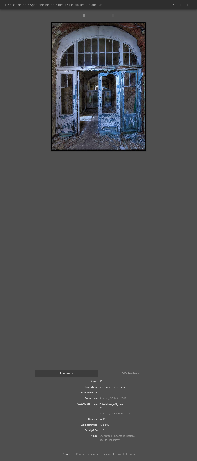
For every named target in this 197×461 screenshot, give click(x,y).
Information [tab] (67, 373)
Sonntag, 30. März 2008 (112, 398)
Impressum (92, 454)
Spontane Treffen (42, 5)
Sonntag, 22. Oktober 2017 (114, 413)
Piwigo (80, 454)
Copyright (120, 454)
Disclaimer (107, 454)
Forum (131, 454)
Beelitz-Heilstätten (71, 5)
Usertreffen (18, 5)
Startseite (5, 4)
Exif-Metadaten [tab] (130, 373)
